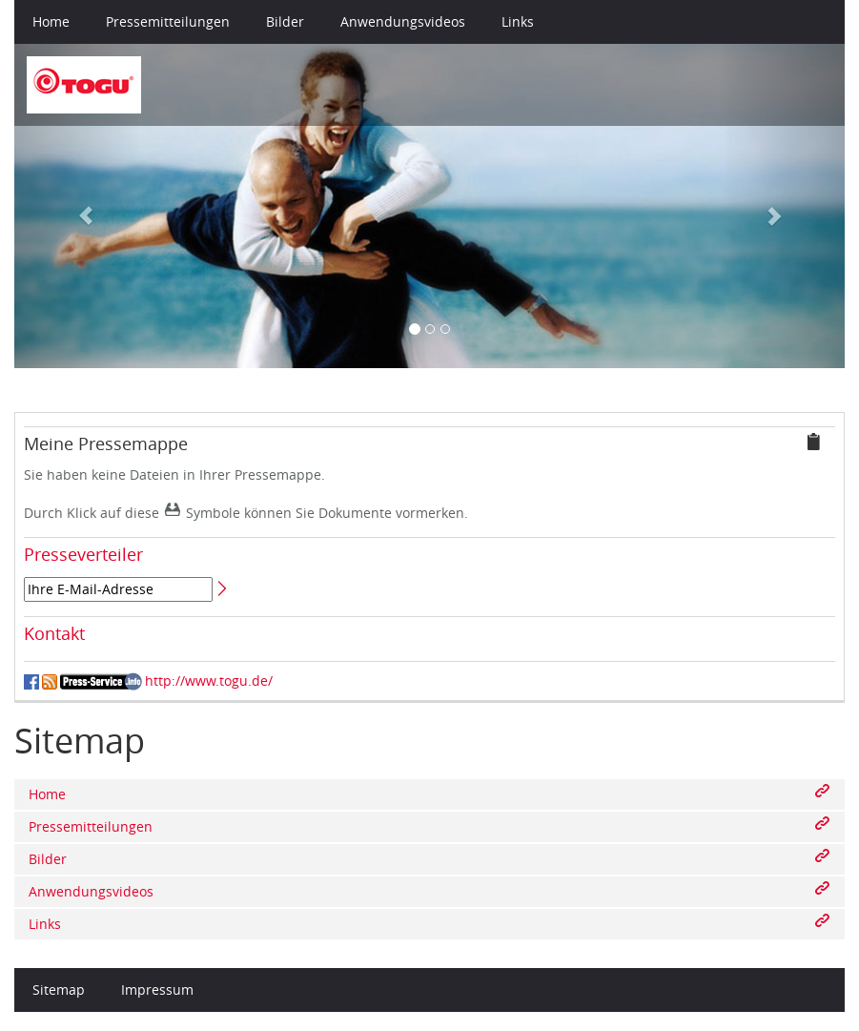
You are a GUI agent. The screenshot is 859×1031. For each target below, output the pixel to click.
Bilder (285, 21)
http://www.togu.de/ (209, 680)
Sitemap (58, 989)
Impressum (157, 989)
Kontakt (54, 633)
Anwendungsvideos (402, 21)
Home (51, 21)
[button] (76, 206)
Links (517, 21)
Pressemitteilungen (168, 21)
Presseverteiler (83, 554)
